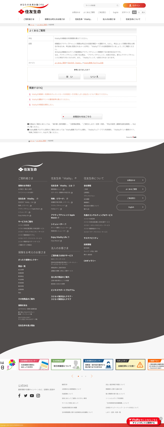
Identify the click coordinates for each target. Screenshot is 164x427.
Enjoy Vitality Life (24, 215)
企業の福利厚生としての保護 (60, 281)
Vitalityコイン (56, 209)
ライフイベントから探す (25, 193)
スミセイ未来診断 (23, 225)
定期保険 (21, 289)
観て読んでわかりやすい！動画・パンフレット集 (26, 313)
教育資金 (21, 276)
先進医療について (67, 394)
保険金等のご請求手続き (58, 268)
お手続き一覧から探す (25, 189)
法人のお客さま (60, 248)
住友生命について (94, 178)
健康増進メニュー (57, 189)
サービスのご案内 (25, 221)
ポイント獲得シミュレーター (61, 228)
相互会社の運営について (91, 206)
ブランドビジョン (89, 196)
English (115, 12)
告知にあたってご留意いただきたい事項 (74, 398)
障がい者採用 (88, 255)
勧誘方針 (64, 384)
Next (91, 376)
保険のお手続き (24, 185)
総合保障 (21, 270)
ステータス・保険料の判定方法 (61, 193)
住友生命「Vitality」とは (27, 202)
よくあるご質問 (89, 12)
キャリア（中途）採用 (90, 251)
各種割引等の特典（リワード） (61, 202)
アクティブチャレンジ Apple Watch (30, 209)
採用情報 (87, 244)
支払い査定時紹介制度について (115, 384)
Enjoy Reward (56, 241)
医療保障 (21, 273)
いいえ (94, 76)
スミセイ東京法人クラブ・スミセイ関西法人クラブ (62, 297)
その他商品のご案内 (26, 298)
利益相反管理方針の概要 (69, 408)
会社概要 (86, 199)
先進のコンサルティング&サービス (98, 215)
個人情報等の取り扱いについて (115, 394)
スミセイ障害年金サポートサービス (29, 242)
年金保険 (21, 280)
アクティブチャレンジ (59, 206)
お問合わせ (76, 12)
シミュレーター (24, 212)
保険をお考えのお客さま (32, 252)
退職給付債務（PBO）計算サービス (62, 271)
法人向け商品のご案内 (60, 277)
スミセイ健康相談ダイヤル (26, 235)
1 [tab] (78, 376)
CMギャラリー (90, 260)
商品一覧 (22, 266)
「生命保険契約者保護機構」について (117, 403)
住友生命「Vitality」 (75, 63)
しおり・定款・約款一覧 (113, 412)
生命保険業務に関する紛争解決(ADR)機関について (77, 412)
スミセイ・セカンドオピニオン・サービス (31, 232)
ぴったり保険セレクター (28, 259)
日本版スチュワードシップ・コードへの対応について (122, 408)
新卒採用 (86, 248)
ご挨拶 (86, 189)
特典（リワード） (24, 206)
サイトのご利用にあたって (70, 403)
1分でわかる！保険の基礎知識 (27, 309)
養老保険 (21, 286)
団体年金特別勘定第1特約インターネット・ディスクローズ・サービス (64, 263)
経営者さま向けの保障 (58, 284)
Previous (73, 376)
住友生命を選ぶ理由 (26, 325)
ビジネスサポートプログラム (63, 290)
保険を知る (22, 305)
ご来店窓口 (102, 12)
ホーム (31, 25)
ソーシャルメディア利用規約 (114, 398)
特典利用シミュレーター (59, 231)
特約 (19, 293)
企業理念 (86, 193)
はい (69, 76)
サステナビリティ (91, 238)
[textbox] (101, 5)
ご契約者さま (25, 178)
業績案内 (86, 202)
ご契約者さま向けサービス (62, 255)
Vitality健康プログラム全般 (93, 63)
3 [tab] (85, 376)
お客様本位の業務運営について (71, 389)
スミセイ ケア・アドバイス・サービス (30, 238)
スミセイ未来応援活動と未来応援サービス (31, 228)
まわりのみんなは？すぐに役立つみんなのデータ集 (27, 318)
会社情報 (87, 185)
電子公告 (86, 209)
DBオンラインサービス (58, 259)
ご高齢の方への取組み (25, 245)
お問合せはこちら (82, 117)
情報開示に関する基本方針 (114, 389)
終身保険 (21, 283)
